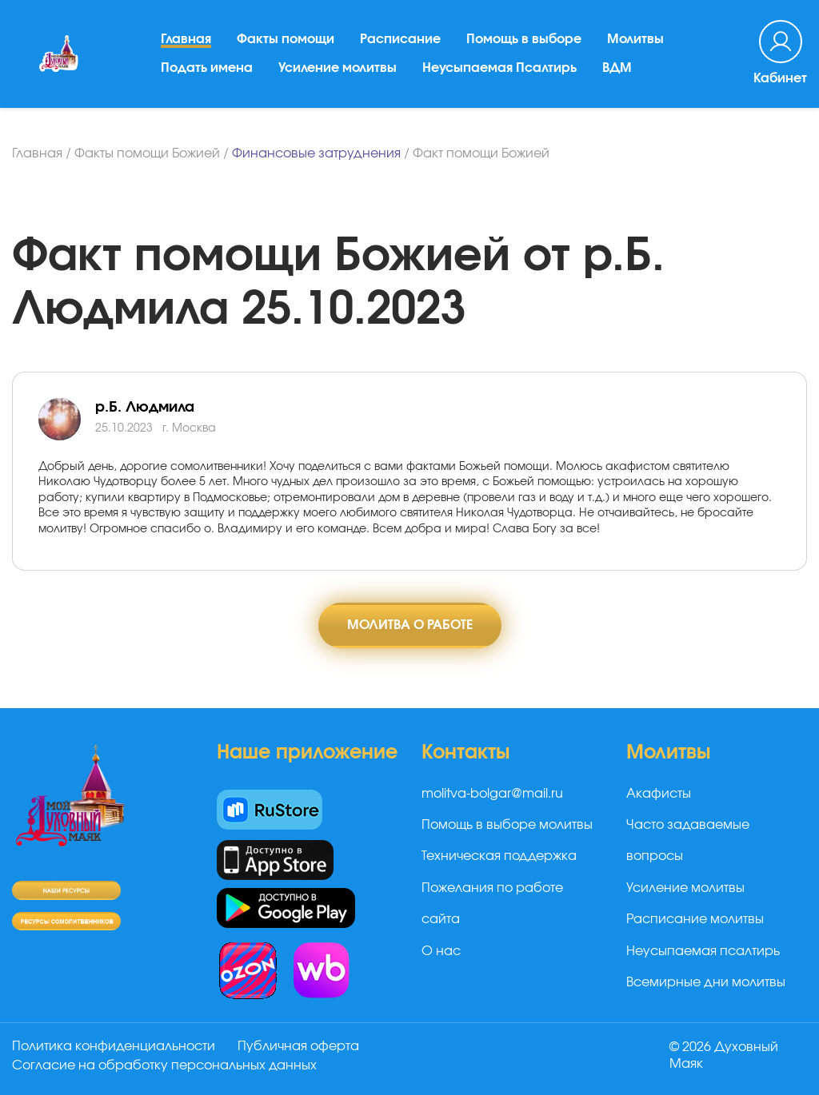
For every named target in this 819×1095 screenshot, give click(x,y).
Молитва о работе (410, 625)
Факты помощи (285, 39)
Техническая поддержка (499, 856)
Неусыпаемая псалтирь (703, 951)
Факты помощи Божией (147, 153)
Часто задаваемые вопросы (687, 840)
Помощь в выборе (523, 39)
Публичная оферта (298, 1046)
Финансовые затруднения (316, 153)
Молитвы (635, 39)
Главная (186, 39)
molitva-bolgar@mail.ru (492, 793)
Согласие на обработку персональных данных (164, 1065)
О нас (441, 951)
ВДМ (617, 68)
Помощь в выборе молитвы (507, 824)
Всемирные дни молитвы (705, 982)
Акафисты (658, 793)
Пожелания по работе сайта (492, 904)
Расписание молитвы (695, 919)
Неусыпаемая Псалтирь (499, 68)
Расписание (400, 39)
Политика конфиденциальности (113, 1046)
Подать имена (207, 68)
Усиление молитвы (337, 68)
